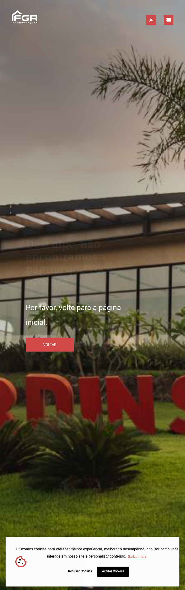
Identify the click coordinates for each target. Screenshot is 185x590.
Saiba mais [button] (137, 556)
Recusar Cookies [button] (80, 571)
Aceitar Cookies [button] (113, 571)
